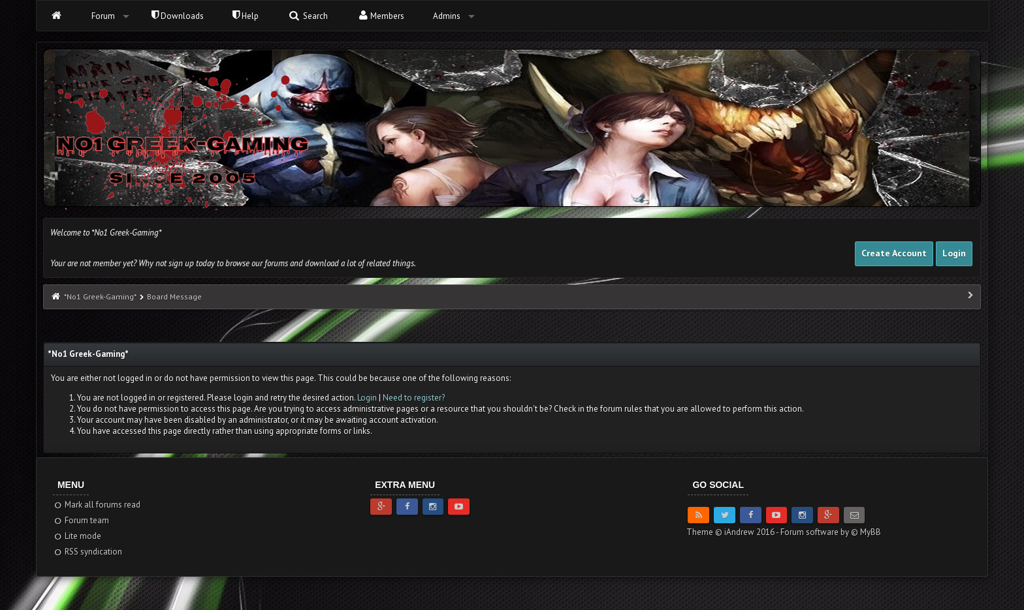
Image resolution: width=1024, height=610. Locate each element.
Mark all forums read (97, 504)
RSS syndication (88, 551)
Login (954, 253)
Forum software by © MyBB (830, 532)
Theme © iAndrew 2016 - (733, 532)
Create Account (894, 253)
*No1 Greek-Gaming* (100, 296)
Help (245, 16)
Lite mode (77, 535)
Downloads (178, 16)
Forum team (81, 520)
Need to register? (414, 397)
